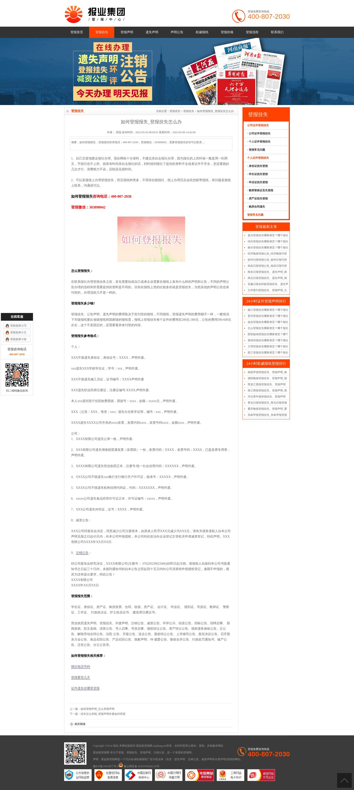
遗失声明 (152, 32)
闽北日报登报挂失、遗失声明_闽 (267, 278)
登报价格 (227, 32)
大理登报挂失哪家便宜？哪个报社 (268, 346)
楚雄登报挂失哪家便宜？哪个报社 (268, 340)
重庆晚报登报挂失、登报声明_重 (267, 408)
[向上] (344, 780)
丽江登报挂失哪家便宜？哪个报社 (268, 309)
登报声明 (127, 32)
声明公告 (177, 32)
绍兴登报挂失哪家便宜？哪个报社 (268, 241)
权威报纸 (202, 32)
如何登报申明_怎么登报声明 (97, 709)
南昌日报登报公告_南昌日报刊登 (267, 265)
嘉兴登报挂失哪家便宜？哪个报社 (268, 235)
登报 (121, 752)
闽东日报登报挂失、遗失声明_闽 (267, 271)
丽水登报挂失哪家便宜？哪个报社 (268, 247)
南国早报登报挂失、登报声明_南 (267, 372)
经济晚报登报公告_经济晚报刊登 (267, 253)
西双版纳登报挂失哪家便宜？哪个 (268, 334)
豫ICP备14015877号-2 (106, 766)
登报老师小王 (18, 335)
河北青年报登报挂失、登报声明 (267, 396)
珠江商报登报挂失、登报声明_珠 (267, 390)
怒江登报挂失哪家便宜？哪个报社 (268, 352)
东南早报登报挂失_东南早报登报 (267, 414)
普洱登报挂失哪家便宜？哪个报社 (268, 316)
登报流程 (252, 32)
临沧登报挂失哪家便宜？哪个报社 (268, 322)
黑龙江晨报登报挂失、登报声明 (267, 384)
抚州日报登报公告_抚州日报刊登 (267, 259)
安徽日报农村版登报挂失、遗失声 (268, 284)
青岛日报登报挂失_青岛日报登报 (267, 402)
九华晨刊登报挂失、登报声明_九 (267, 290)
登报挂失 (101, 32)
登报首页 (76, 32)
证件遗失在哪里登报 (85, 688)
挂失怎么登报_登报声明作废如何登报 (103, 713)
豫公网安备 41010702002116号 (139, 766)
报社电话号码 (80, 666)
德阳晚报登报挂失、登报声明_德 (267, 378)
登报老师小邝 (18, 328)
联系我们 (277, 32)
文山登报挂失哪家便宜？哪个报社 (268, 328)
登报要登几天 (80, 677)
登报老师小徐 (18, 342)
